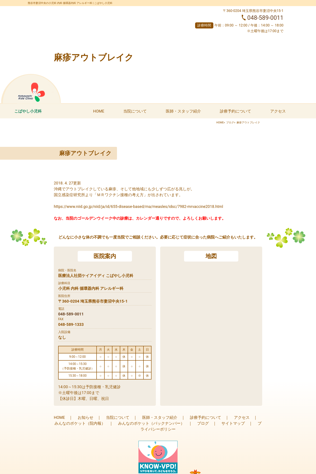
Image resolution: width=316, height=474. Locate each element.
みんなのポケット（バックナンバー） (151, 423)
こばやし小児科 (28, 111)
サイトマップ (233, 423)
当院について (135, 111)
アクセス (278, 111)
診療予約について (235, 111)
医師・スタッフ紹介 (183, 111)
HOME (98, 111)
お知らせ (85, 417)
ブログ (230, 122)
